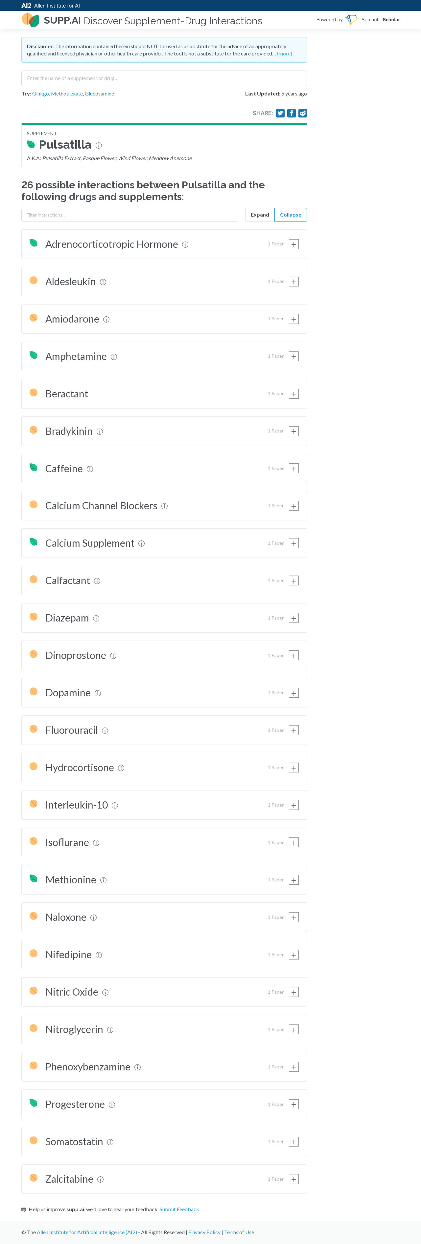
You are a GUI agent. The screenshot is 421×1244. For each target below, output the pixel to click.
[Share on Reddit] (303, 113)
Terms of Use (239, 1232)
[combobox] (164, 76)
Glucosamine (99, 93)
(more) (284, 53)
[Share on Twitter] (280, 113)
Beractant (66, 393)
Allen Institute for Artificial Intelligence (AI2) (87, 1232)
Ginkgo (40, 93)
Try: (26, 93)
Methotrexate (67, 93)
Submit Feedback (179, 1209)
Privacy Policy (204, 1232)
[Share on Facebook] (291, 113)
